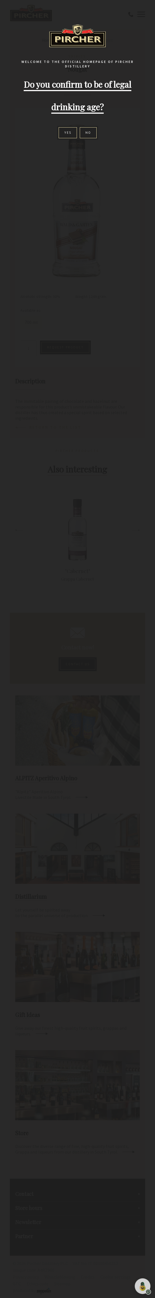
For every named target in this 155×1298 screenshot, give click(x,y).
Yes (67, 133)
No (88, 133)
